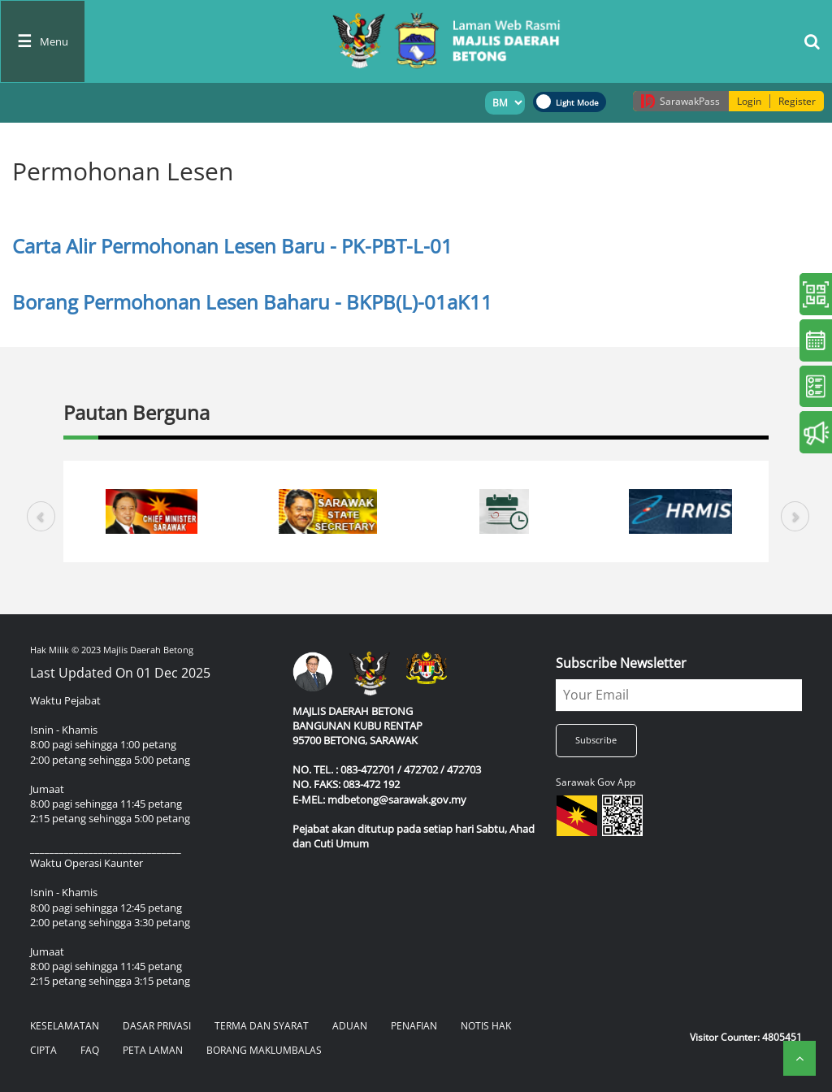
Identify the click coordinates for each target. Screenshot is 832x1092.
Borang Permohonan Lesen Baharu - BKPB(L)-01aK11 (252, 301)
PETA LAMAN (153, 1050)
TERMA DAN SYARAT (261, 1026)
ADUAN (349, 1026)
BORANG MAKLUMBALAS (264, 1050)
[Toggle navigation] (42, 41)
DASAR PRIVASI (157, 1026)
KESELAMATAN (64, 1026)
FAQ (89, 1050)
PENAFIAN (414, 1026)
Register (797, 101)
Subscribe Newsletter (621, 663)
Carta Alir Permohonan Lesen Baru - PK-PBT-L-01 (232, 245)
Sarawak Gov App (595, 782)
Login (749, 101)
